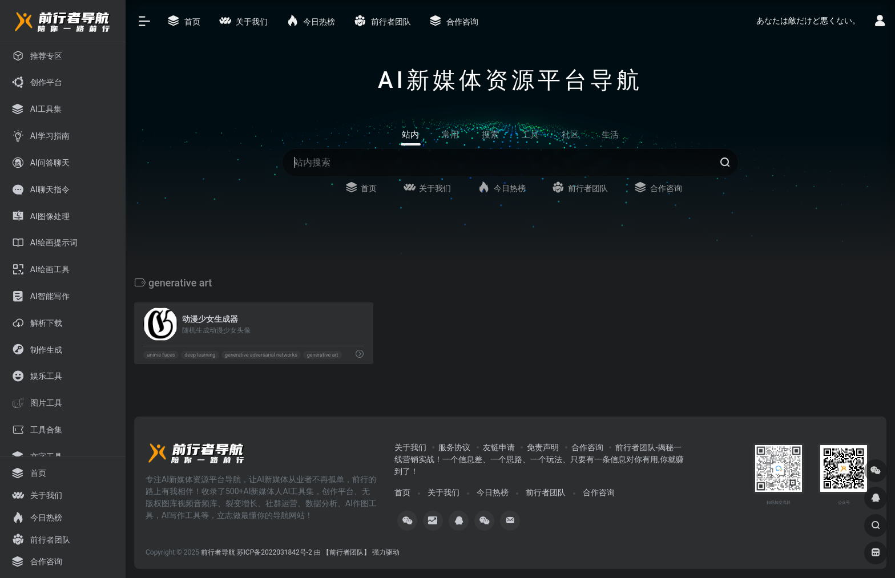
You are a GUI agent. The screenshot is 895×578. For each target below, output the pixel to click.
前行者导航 (218, 552)
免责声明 (543, 447)
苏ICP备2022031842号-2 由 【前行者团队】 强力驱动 (318, 552)
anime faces (161, 355)
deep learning (199, 355)
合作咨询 (587, 447)
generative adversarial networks (261, 355)
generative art (322, 355)
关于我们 (410, 447)
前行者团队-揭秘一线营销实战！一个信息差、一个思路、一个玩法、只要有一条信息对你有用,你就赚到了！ (539, 459)
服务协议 (454, 447)
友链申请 (499, 447)
